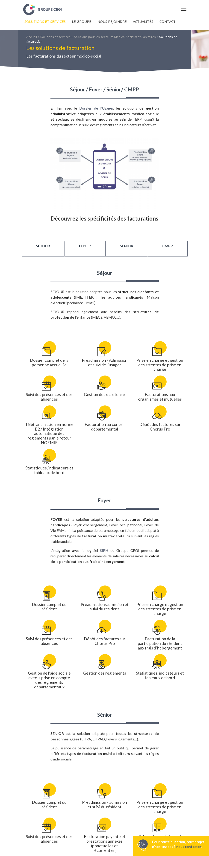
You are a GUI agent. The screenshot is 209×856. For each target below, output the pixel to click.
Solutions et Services (45, 21)
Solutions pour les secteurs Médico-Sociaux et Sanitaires (115, 37)
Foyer (85, 246)
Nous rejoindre (112, 21)
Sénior (126, 246)
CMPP (167, 246)
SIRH (104, 550)
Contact (167, 21)
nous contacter (188, 846)
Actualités (143, 21)
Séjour (43, 246)
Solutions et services (55, 37)
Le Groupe (81, 21)
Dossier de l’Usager (96, 108)
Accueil (31, 37)
